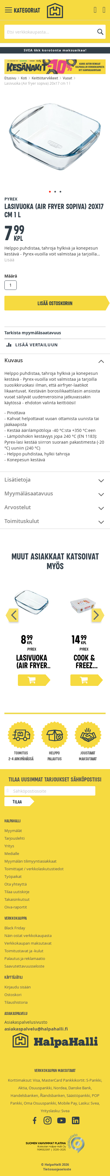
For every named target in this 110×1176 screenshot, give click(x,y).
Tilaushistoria (16, 1002)
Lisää (9, 260)
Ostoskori (12, 994)
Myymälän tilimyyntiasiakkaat (30, 861)
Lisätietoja (17, 479)
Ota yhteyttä (15, 884)
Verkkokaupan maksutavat (28, 943)
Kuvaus (13, 360)
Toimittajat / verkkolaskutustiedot (34, 868)
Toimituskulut (21, 520)
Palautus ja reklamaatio (24, 958)
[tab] (55, 361)
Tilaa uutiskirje (16, 891)
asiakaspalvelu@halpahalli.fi (36, 1029)
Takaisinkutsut (17, 899)
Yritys (9, 845)
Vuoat (68, 78)
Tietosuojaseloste (57, 1169)
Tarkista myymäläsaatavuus (32, 332)
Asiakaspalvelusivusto (25, 1022)
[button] (16, 136)
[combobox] (55, 32)
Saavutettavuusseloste (24, 966)
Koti (24, 78)
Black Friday (14, 928)
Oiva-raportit (15, 907)
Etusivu (10, 78)
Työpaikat (13, 876)
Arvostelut (17, 507)
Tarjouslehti (14, 838)
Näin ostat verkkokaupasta (28, 935)
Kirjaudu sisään (17, 987)
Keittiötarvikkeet (45, 78)
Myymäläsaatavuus (28, 493)
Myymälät (13, 830)
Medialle (11, 853)
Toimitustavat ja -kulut (23, 950)
